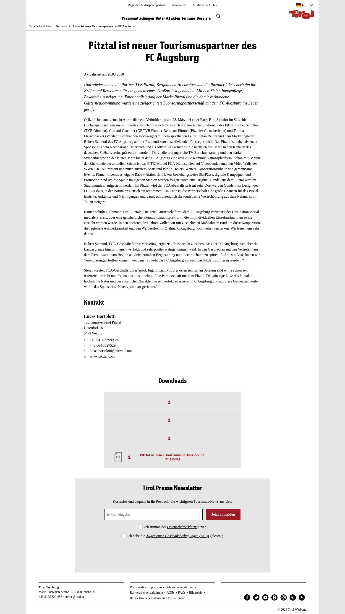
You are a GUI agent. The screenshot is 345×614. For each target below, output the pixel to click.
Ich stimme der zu (175, 527)
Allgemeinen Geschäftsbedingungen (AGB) (177, 536)
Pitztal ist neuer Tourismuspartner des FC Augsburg (172, 457)
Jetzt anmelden (223, 514)
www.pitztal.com (102, 356)
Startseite (61, 26)
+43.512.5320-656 (50, 596)
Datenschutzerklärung (183, 527)
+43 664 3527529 (102, 345)
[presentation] (172, 551)
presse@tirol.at (74, 596)
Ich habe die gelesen (175, 536)
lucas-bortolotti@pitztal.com (111, 351)
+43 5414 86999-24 (104, 340)
